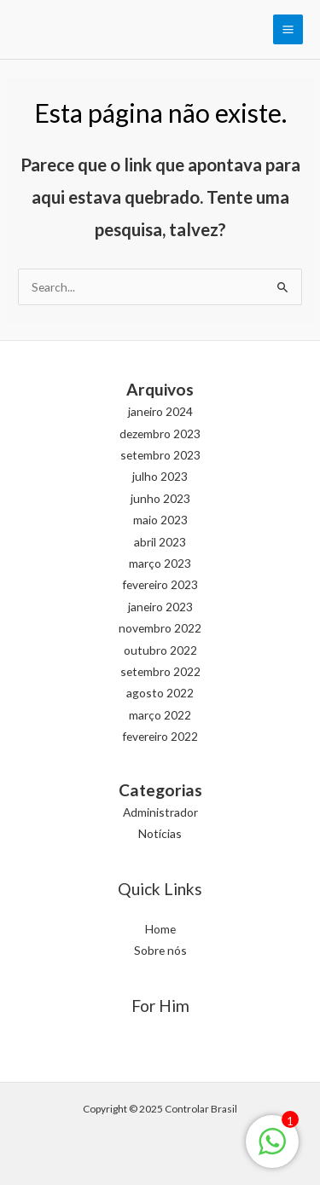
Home (160, 929)
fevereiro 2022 (160, 736)
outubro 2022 (160, 650)
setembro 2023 (160, 455)
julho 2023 (160, 476)
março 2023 (160, 563)
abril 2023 (160, 542)
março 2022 (160, 715)
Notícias (160, 833)
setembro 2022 (160, 671)
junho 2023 (160, 498)
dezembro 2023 (160, 433)
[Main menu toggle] (288, 29)
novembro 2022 (160, 628)
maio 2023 (160, 519)
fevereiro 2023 (160, 584)
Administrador (160, 812)
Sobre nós (160, 950)
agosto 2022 (160, 692)
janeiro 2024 (160, 411)
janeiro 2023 (160, 606)
